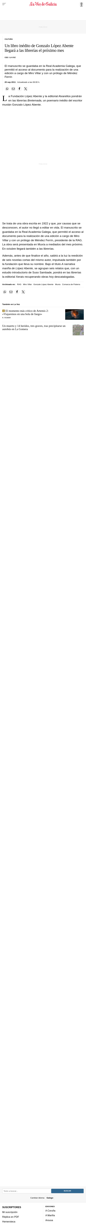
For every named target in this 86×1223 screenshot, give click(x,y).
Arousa (49, 1220)
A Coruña (50, 1210)
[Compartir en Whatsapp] (7, 88)
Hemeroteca (8, 1221)
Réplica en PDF (10, 1216)
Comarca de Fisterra (71, 284)
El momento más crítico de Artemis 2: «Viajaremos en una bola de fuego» (25, 312)
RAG (19, 284)
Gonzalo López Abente (43, 284)
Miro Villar (27, 284)
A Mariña (50, 1215)
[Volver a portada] (43, 4)
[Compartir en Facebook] (19, 88)
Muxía (57, 284)
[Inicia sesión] (81, 4)
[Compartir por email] (13, 88)
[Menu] (4, 4)
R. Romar (6, 318)
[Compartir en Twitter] (25, 88)
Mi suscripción (9, 1212)
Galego (49, 1198)
